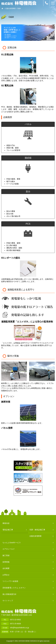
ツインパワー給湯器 (10, 581)
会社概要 (5, 568)
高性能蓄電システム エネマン (14, 588)
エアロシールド (8, 549)
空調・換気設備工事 (37, 530)
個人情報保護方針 (9, 594)
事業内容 (5, 523)
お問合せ (5, 575)
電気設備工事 (7, 530)
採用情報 (5, 562)
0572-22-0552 (15, 620)
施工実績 (5, 555)
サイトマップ (7, 601)
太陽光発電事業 (10, 8)
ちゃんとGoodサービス (11, 543)
